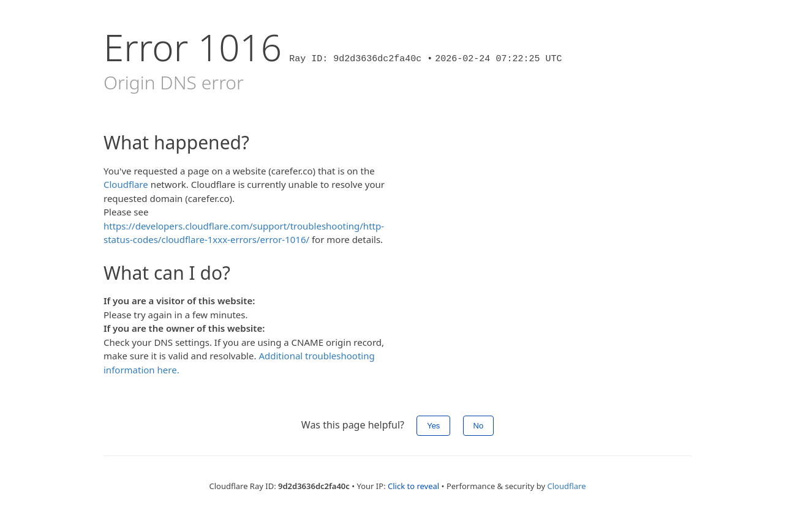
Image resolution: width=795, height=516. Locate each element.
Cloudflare (126, 184)
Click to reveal (413, 486)
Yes (433, 425)
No (478, 425)
